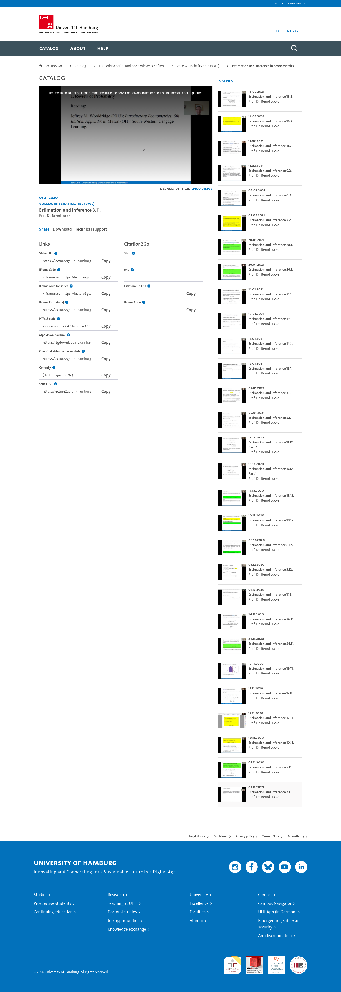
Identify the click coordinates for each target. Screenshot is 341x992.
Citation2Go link (137, 286)
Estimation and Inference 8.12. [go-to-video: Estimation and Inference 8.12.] (270, 545)
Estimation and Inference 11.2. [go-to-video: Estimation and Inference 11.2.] (270, 146)
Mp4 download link (54, 335)
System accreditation (298, 961)
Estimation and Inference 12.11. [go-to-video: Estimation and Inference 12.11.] (271, 718)
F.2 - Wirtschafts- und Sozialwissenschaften (131, 66)
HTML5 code (49, 318)
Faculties (198, 912)
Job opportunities (123, 920)
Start (129, 253)
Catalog (80, 66)
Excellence (199, 903)
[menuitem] (49, 48)
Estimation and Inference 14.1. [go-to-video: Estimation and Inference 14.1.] (270, 343)
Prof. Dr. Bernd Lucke (54, 215)
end (129, 270)
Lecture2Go (53, 66)
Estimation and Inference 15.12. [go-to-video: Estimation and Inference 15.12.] (271, 495)
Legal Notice (197, 836)
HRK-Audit (275, 959)
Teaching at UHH (122, 903)
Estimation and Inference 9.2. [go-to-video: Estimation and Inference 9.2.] (270, 170)
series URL (48, 384)
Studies (40, 895)
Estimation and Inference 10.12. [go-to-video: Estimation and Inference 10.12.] (271, 520)
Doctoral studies (122, 912)
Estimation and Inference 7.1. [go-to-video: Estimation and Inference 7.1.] (269, 393)
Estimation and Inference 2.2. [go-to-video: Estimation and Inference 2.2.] (270, 220)
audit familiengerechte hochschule (232, 964)
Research (116, 895)
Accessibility (296, 836)
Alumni (196, 920)
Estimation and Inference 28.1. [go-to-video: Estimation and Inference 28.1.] (270, 245)
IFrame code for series (56, 286)
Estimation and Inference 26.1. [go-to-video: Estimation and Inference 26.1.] (270, 269)
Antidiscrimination (275, 935)
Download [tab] (62, 229)
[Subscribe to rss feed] (219, 81)
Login (279, 3)
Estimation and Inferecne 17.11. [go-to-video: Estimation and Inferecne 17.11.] (270, 693)
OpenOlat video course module (62, 351)
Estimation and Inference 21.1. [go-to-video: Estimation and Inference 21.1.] (270, 294)
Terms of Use (270, 836)
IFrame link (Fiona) (53, 302)
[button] (294, 3)
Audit (250, 959)
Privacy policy (245, 836)
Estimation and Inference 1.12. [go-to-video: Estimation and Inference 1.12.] (270, 594)
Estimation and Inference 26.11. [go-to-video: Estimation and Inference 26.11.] (271, 619)
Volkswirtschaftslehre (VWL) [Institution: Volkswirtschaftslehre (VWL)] (66, 203)
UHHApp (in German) (277, 912)
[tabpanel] (125, 317)
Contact (265, 895)
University (199, 895)
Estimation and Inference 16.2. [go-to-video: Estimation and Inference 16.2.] (270, 121)
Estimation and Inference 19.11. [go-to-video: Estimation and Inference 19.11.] (271, 668)
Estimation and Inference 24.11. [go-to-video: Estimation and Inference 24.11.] (271, 643)
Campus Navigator (274, 903)
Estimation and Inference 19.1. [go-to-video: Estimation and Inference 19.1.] (270, 318)
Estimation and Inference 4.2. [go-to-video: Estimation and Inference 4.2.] (270, 195)
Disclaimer (220, 836)
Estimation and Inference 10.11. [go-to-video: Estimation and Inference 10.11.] (271, 742)
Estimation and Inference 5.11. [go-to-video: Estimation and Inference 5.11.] (270, 767)
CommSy (47, 367)
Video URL (48, 253)
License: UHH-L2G (175, 188)
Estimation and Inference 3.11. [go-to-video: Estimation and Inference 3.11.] (270, 792)
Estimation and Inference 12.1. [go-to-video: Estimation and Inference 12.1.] (270, 368)
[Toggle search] (294, 48)
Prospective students (52, 903)
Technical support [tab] (91, 229)
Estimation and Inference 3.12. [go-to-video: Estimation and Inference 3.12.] (270, 569)
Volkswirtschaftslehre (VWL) (198, 66)
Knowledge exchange (127, 929)
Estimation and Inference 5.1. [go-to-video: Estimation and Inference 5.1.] (269, 417)
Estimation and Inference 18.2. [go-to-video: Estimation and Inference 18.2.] (270, 96)
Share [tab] (44, 229)
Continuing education (53, 912)
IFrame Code (49, 270)
